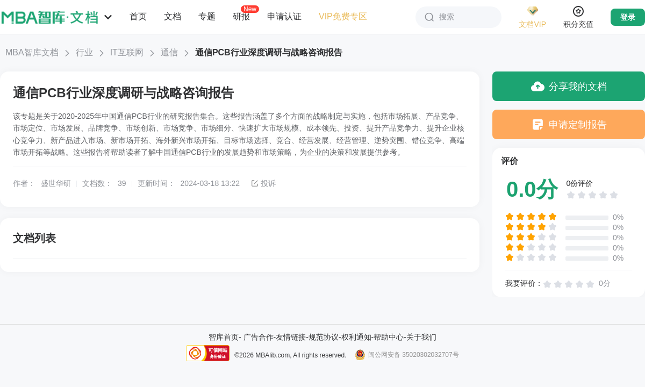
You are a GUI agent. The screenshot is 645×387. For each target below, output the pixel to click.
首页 (138, 16)
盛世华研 (56, 183)
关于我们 (421, 337)
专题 (207, 16)
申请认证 (284, 16)
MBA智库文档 (32, 52)
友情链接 (291, 337)
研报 (241, 16)
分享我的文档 (569, 86)
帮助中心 (389, 337)
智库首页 (224, 337)
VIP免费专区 (343, 16)
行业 (84, 52)
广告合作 (258, 337)
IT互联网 (127, 52)
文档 (172, 16)
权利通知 (356, 337)
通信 (169, 52)
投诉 (263, 183)
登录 (627, 17)
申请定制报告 (569, 124)
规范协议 (324, 337)
